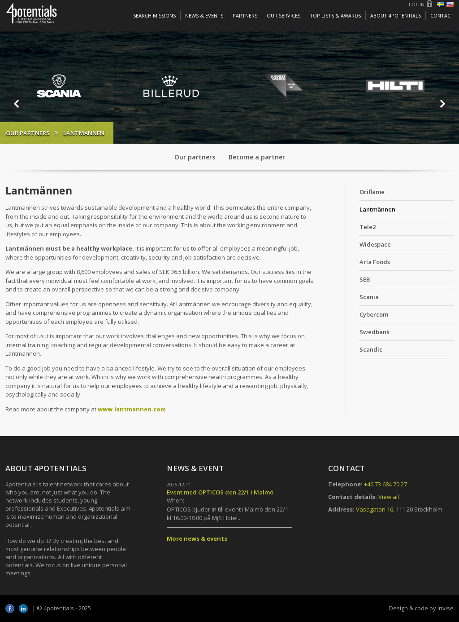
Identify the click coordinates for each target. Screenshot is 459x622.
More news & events (197, 538)
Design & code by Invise (421, 608)
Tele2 (367, 227)
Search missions (154, 15)
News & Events (204, 15)
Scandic (370, 349)
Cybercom (373, 314)
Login (416, 4)
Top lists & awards (335, 15)
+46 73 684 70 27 (385, 484)
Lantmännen (377, 209)
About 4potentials (395, 15)
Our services (283, 15)
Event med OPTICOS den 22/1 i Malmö (220, 492)
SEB (364, 279)
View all (388, 497)
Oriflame (372, 192)
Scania (369, 297)
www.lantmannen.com (132, 409)
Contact (442, 15)
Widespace (375, 244)
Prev (17, 104)
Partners (245, 15)
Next (442, 104)
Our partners (28, 133)
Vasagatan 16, (375, 509)
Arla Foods (374, 262)
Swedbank (374, 332)
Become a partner (257, 157)
